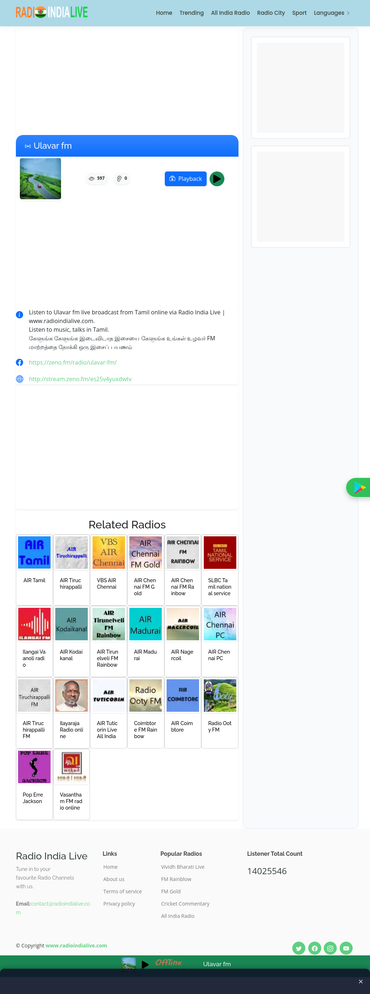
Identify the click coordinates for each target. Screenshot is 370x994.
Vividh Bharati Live (183, 866)
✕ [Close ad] (360, 981)
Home (164, 13)
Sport (299, 13)
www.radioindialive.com (76, 945)
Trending (192, 13)
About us (113, 879)
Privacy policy (119, 903)
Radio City (271, 13)
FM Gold (171, 891)
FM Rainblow (176, 879)
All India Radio (230, 13)
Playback (185, 178)
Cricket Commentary (185, 903)
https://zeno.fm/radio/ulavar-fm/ (73, 362)
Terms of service (122, 891)
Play (219, 178)
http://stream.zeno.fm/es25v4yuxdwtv (80, 379)
